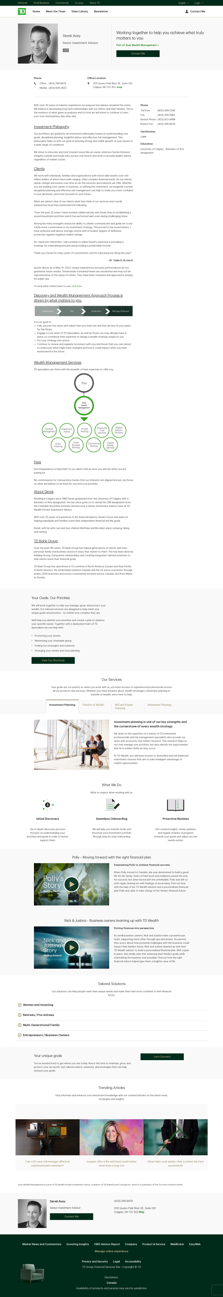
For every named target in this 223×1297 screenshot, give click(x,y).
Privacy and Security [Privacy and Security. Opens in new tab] (95, 1261)
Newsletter (101, 11)
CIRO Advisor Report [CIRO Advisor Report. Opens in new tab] (107, 1244)
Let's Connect (162, 1057)
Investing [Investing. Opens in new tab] (79, 3)
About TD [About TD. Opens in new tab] (95, 3)
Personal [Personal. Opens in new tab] (22, 3)
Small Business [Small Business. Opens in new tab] (41, 3)
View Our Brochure (53, 660)
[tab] (62, 706)
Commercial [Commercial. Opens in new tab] (62, 3)
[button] (71, 884)
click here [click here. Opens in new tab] (77, 286)
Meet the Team (55, 11)
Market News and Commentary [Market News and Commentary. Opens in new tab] (41, 1244)
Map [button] (141, 1212)
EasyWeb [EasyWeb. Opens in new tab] (195, 1244)
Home (36, 11)
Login (199, 3)
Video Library (79, 11)
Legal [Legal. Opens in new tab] (116, 1261)
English (184, 3)
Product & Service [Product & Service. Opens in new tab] (153, 1244)
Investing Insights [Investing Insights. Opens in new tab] (78, 1244)
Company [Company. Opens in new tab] (131, 1244)
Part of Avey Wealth (137, 45)
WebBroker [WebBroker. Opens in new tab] (177, 1244)
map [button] (119, 87)
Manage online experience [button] (111, 1251)
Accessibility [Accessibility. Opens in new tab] (133, 1261)
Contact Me (195, 11)
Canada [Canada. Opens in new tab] (112, 1283)
